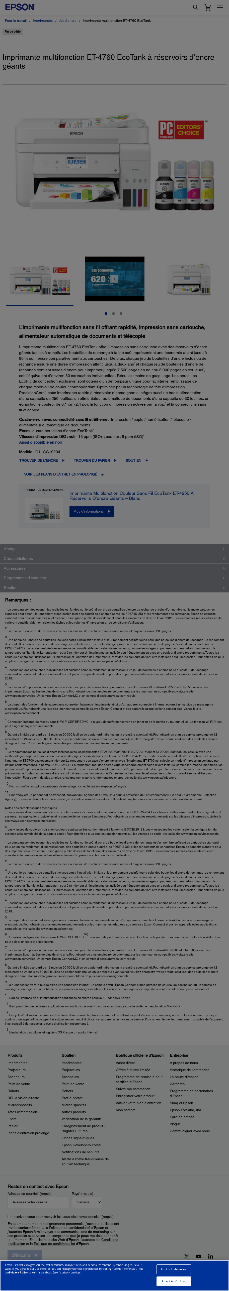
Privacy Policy (18, 1272)
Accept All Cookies (174, 1281)
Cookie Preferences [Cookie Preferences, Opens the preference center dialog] (173, 1269)
